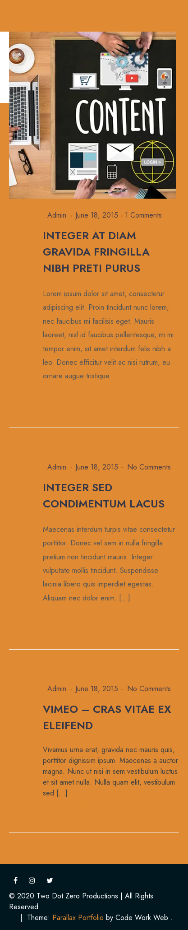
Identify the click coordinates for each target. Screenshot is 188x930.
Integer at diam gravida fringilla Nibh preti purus (96, 252)
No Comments (149, 467)
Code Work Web (141, 917)
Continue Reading (73, 399)
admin (56, 215)
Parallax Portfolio (78, 917)
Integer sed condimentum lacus (104, 495)
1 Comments (143, 215)
